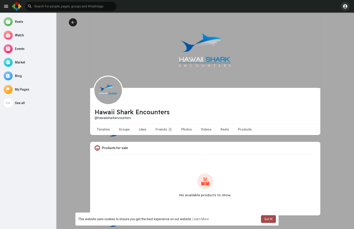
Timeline (103, 129)
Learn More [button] (201, 219)
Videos (206, 129)
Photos (186, 129)
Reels (225, 129)
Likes (143, 129)
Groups (124, 129)
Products (245, 129)
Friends (164, 129)
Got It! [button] (268, 219)
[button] (70, 6)
